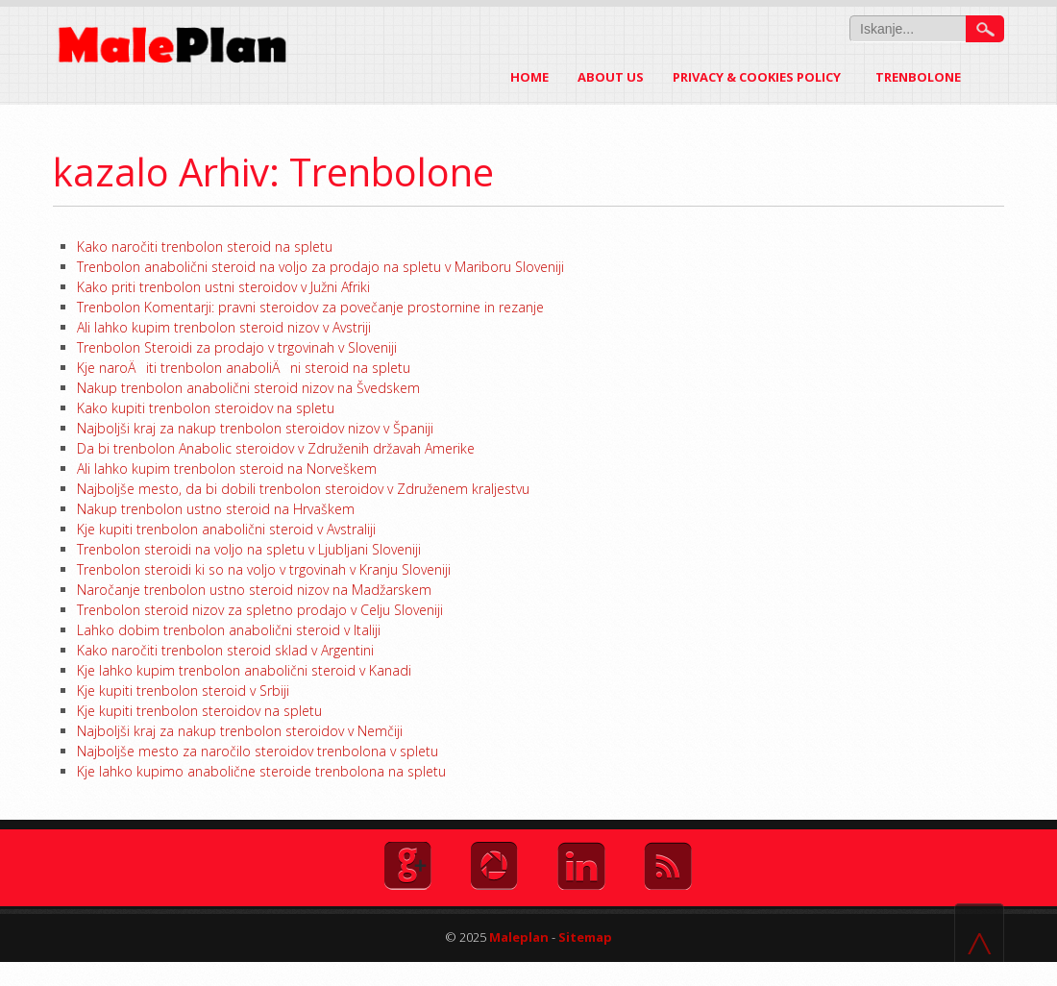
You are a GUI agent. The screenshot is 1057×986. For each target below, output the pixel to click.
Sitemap (585, 937)
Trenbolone (930, 77)
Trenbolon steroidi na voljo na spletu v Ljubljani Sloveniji (249, 549)
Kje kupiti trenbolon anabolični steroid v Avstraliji (226, 529)
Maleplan (517, 937)
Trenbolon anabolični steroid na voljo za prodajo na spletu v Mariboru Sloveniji (320, 267)
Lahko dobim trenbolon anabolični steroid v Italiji (229, 630)
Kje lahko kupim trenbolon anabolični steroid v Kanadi (244, 670)
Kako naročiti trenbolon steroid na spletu (204, 246)
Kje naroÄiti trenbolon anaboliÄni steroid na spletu (243, 367)
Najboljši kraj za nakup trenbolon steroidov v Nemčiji (240, 731)
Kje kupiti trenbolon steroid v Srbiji (183, 690)
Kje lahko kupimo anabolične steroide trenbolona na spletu (261, 771)
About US (611, 77)
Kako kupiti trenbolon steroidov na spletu (205, 408)
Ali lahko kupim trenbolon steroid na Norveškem (227, 468)
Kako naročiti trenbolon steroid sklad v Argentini (225, 650)
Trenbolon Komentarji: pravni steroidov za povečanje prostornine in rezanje (310, 307)
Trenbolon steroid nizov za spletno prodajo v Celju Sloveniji (260, 610)
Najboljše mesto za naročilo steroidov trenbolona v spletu (257, 751)
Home (529, 77)
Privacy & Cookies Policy (757, 77)
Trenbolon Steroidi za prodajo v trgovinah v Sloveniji (237, 347)
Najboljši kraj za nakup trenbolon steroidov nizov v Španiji (255, 428)
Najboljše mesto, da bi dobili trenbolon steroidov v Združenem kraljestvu (303, 489)
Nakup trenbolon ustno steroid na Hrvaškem (216, 509)
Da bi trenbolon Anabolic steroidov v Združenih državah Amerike (276, 448)
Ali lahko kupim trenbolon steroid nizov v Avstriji (224, 327)
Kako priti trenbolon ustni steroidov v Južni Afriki (223, 287)
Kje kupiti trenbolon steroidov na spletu (199, 711)
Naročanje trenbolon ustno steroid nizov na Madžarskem (254, 589)
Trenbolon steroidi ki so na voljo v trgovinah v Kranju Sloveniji (264, 569)
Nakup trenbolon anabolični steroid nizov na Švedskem (248, 388)
